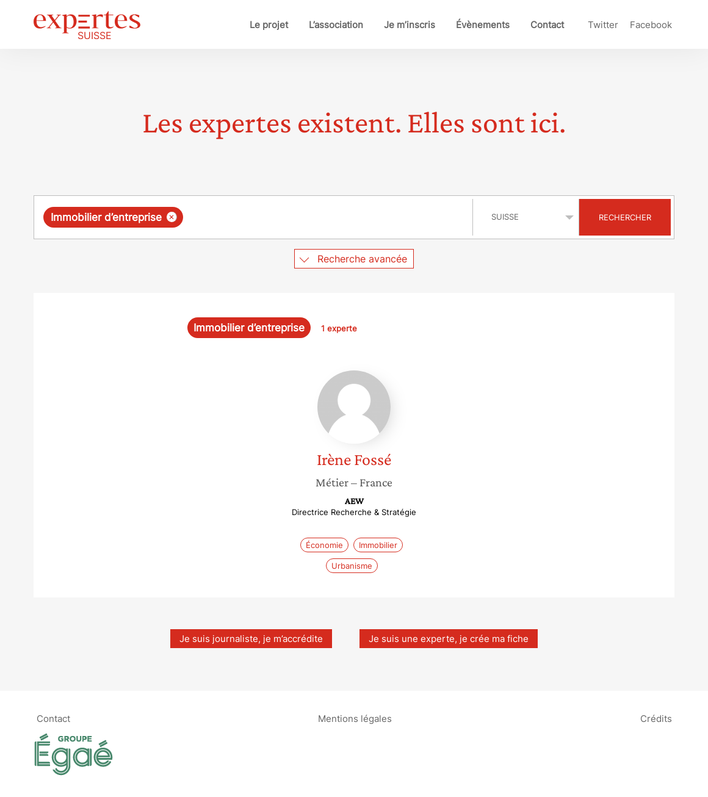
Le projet (269, 25)
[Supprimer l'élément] (172, 217)
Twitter (603, 25)
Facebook (651, 25)
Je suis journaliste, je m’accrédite (251, 638)
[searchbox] (312, 217)
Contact (547, 25)
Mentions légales (355, 718)
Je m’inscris (409, 25)
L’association (336, 25)
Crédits (656, 718)
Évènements (483, 25)
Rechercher (625, 217)
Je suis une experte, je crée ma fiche (449, 638)
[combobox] (254, 217)
